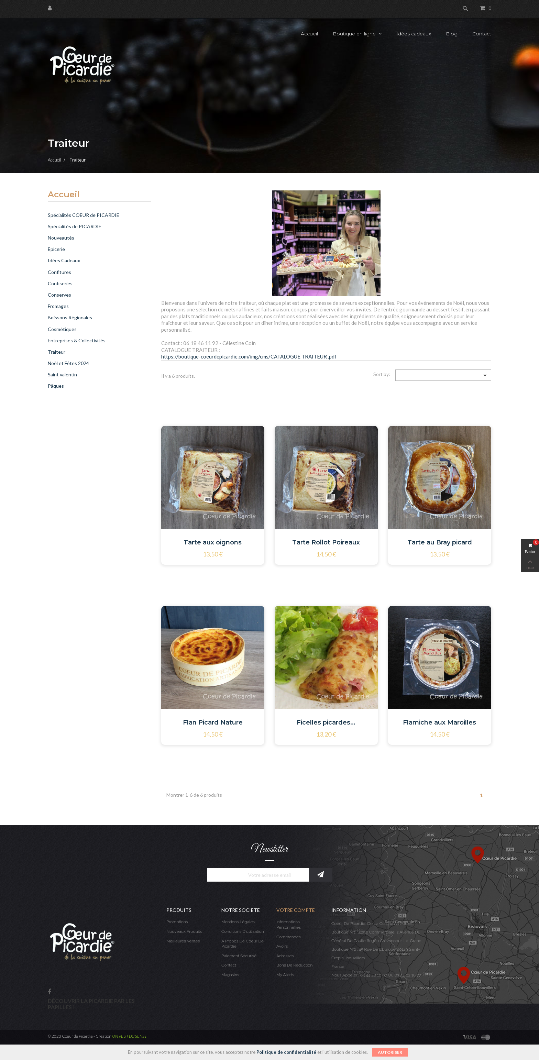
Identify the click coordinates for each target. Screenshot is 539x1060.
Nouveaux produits (184, 931)
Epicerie (56, 249)
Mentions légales (238, 921)
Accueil (64, 194)
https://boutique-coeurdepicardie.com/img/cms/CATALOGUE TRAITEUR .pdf (249, 356)
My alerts (285, 974)
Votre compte (295, 910)
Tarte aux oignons (213, 542)
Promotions (177, 921)
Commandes (288, 937)
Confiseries (60, 283)
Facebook (49, 992)
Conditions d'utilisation (242, 931)
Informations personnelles (288, 924)
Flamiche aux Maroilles (439, 722)
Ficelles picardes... (326, 722)
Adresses (285, 955)
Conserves (59, 295)
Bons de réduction (294, 965)
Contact (228, 965)
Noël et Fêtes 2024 (68, 363)
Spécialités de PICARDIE (74, 226)
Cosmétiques (62, 329)
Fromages (58, 306)
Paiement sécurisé (238, 955)
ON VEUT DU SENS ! (129, 1036)
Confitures (59, 272)
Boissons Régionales (70, 317)
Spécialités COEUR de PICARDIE (83, 215)
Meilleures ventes (183, 941)
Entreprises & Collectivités (77, 340)
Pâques (56, 386)
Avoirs (282, 946)
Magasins (230, 974)
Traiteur (56, 352)
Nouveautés (61, 238)
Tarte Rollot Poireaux (326, 542)
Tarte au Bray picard (439, 542)
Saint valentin (62, 374)
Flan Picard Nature (213, 722)
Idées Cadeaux (64, 260)
